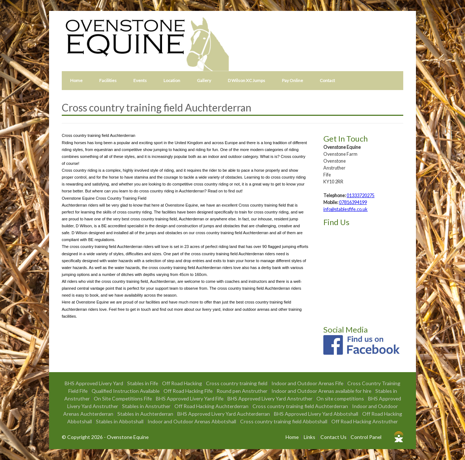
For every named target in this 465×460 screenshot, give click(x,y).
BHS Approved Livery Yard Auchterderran (224, 414)
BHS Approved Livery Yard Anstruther (270, 398)
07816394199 (353, 202)
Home (76, 80)
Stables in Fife (143, 383)
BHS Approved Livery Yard (94, 383)
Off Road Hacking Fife (188, 391)
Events (140, 80)
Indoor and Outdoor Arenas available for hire (321, 391)
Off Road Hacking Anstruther (364, 421)
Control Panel (366, 437)
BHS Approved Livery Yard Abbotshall (316, 414)
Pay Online (292, 80)
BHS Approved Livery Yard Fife (190, 398)
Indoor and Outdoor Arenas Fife (307, 383)
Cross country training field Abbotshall (284, 421)
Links (309, 437)
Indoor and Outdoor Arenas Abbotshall (192, 421)
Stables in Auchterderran (145, 414)
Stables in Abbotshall (120, 421)
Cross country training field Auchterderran (300, 406)
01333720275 (361, 195)
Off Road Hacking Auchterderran (212, 406)
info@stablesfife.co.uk (345, 209)
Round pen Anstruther (242, 391)
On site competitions (340, 398)
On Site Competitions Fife (123, 398)
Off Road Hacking (182, 383)
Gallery (204, 80)
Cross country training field (237, 383)
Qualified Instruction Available (126, 391)
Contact (327, 80)
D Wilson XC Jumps (246, 80)
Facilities (108, 80)
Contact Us (333, 437)
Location (171, 80)
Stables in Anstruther (146, 406)
